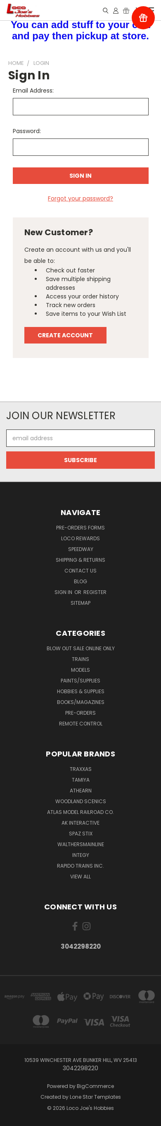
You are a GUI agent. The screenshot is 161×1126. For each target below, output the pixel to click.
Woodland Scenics (80, 801)
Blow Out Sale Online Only (81, 648)
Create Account (65, 335)
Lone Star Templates (95, 1096)
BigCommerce (95, 1086)
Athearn (81, 790)
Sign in (63, 592)
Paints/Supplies (80, 680)
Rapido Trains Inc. (80, 865)
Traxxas (81, 769)
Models (80, 669)
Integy (80, 855)
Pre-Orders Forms (80, 527)
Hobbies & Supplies (80, 691)
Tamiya (81, 779)
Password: (27, 131)
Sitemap (80, 602)
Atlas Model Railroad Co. (80, 812)
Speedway (80, 549)
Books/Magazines (80, 702)
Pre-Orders (80, 712)
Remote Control (80, 723)
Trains (80, 659)
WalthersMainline (80, 844)
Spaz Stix (80, 833)
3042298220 (81, 946)
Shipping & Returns (80, 559)
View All (80, 876)
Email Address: (33, 90)
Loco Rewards (80, 538)
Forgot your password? (80, 198)
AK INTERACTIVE (80, 822)
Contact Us (80, 570)
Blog (80, 581)
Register (95, 592)
